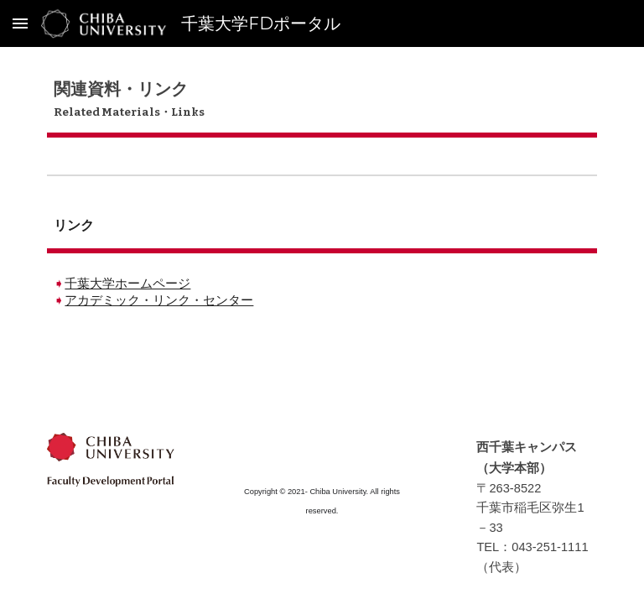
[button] (20, 23)
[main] (321, 100)
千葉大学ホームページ (127, 283)
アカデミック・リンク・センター (159, 300)
